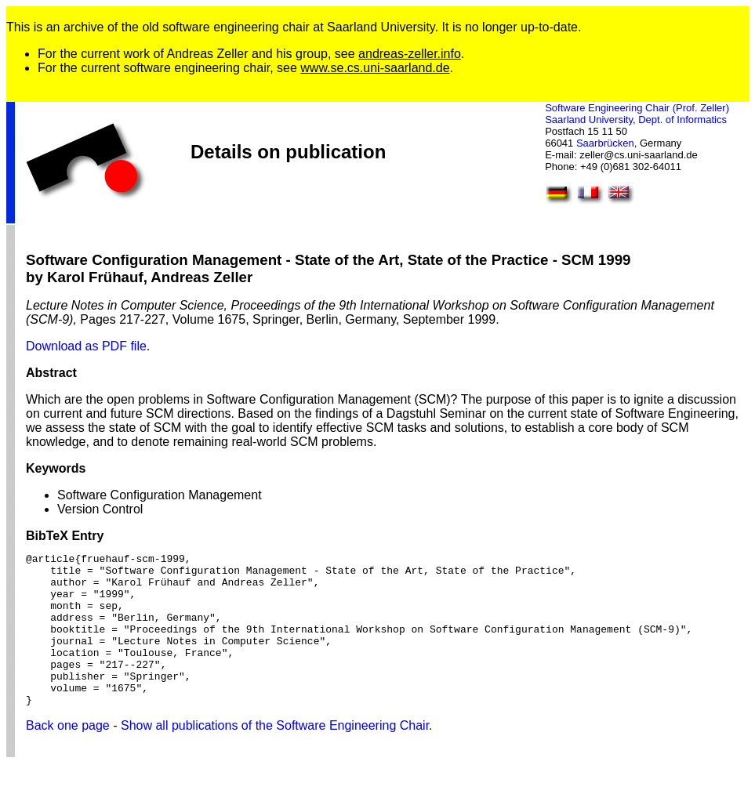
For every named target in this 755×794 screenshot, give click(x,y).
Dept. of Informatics (682, 119)
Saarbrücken (605, 143)
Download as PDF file (86, 346)
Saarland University (589, 119)
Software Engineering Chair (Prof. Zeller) (637, 108)
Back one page (68, 756)
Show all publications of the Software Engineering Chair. (277, 756)
